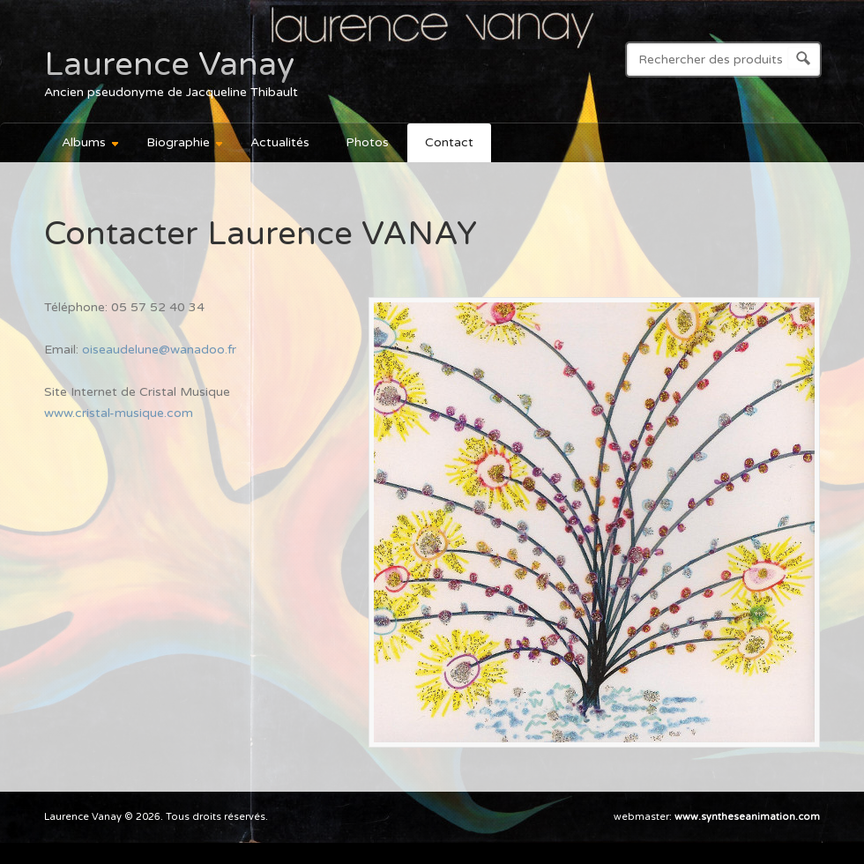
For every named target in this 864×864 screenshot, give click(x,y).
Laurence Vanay (169, 64)
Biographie (177, 145)
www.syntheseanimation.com (747, 817)
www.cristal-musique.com (118, 413)
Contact (449, 142)
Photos (367, 142)
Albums (82, 145)
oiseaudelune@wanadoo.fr (159, 349)
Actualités (279, 142)
